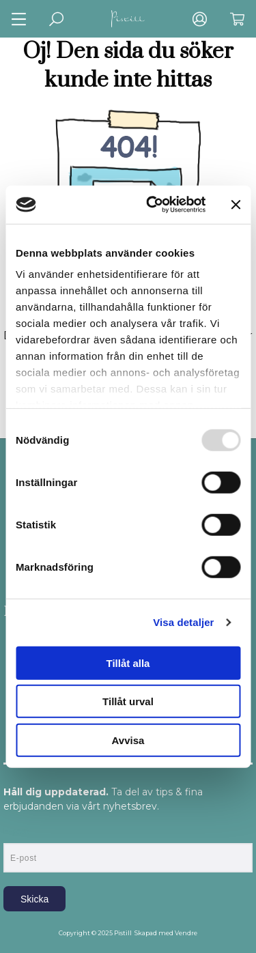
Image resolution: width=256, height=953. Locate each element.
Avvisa (128, 739)
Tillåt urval (128, 701)
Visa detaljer (183, 622)
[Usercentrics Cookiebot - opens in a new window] (152, 205)
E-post (16, 831)
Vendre (186, 933)
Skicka (34, 899)
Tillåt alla (128, 662)
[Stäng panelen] (235, 205)
